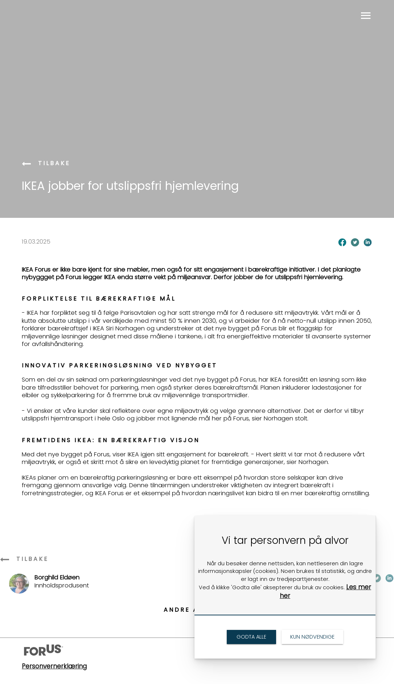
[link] (27, 164)
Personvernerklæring (54, 666)
